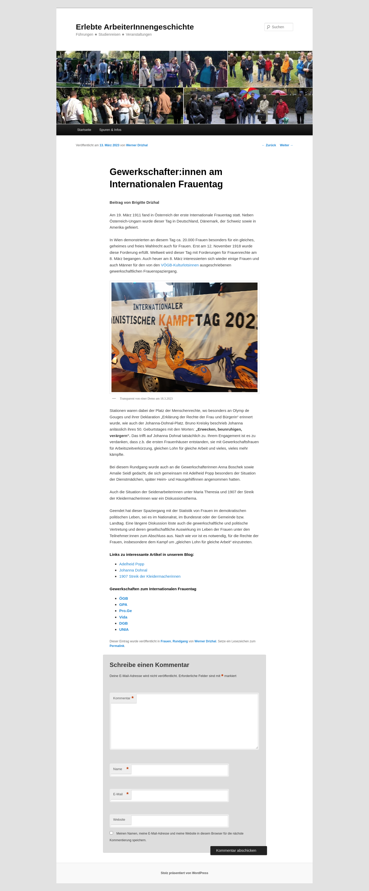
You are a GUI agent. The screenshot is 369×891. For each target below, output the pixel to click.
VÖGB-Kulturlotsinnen (180, 265)
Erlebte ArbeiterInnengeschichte (135, 27)
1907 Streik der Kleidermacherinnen (149, 576)
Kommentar (123, 698)
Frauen (166, 641)
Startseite (84, 130)
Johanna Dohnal (133, 570)
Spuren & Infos (110, 130)
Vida (123, 617)
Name (121, 769)
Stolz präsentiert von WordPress (184, 873)
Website (119, 819)
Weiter (286, 145)
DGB (123, 623)
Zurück (269, 145)
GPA (123, 604)
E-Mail (121, 794)
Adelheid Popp (131, 564)
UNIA (124, 629)
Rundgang (180, 641)
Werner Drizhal (137, 145)
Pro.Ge (125, 610)
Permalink (117, 646)
